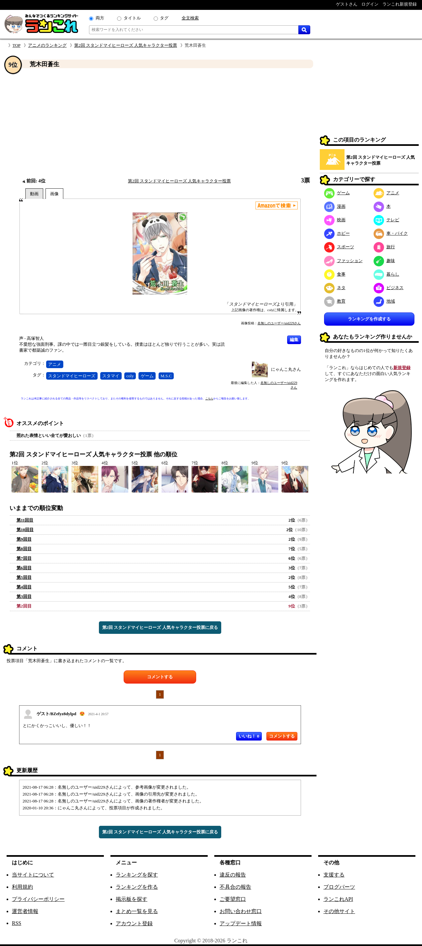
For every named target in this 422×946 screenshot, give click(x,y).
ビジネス (389, 287)
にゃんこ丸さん (286, 369)
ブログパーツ (339, 887)
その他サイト (339, 911)
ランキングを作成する (369, 318)
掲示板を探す (131, 899)
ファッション (343, 260)
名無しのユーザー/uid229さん (279, 323)
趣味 (384, 260)
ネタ (335, 287)
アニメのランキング (47, 45)
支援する (334, 875)
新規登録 (401, 367)
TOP (16, 45)
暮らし (386, 274)
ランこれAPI (338, 899)
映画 (335, 219)
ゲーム (147, 375)
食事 (335, 274)
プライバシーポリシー (38, 899)
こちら (209, 398)
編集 (294, 339)
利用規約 (22, 887)
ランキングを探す (137, 875)
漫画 (335, 206)
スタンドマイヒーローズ (71, 375)
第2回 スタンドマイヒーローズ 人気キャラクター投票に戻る (160, 627)
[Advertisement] (160, 123)
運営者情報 (25, 911)
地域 (384, 301)
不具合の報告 (235, 887)
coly (130, 375)
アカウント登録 (134, 923)
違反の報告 (233, 875)
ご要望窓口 (233, 899)
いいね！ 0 (249, 736)
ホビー (337, 233)
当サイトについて (33, 875)
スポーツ (339, 246)
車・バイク (391, 233)
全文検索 (190, 17)
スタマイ (110, 375)
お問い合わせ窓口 (241, 911)
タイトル (132, 17)
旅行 (384, 246)
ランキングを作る (137, 887)
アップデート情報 (241, 923)
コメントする (160, 676)
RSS (16, 923)
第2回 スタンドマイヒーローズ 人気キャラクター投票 (125, 45)
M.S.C (166, 375)
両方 (100, 17)
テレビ (386, 219)
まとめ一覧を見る (137, 911)
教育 (335, 301)
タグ (164, 17)
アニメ (54, 364)
